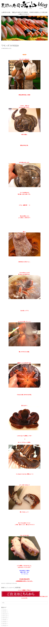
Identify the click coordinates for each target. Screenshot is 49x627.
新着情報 (8, 583)
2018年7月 (3, 623)
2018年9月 (3, 619)
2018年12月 (4, 613)
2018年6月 (3, 625)
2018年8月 (3, 621)
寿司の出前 (14, 583)
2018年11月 (4, 615)
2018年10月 (4, 617)
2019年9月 (3, 610)
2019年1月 (3, 612)
